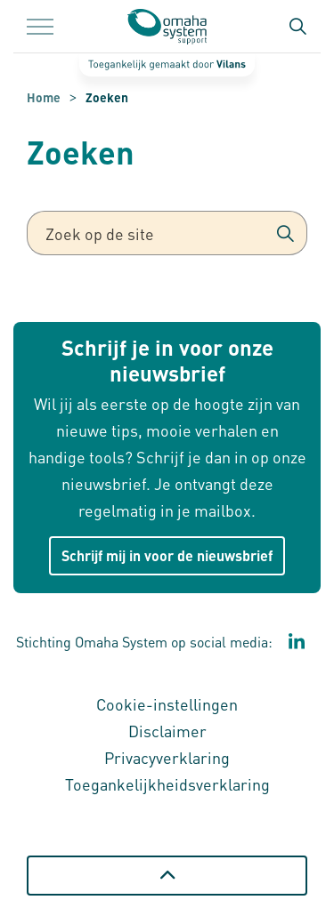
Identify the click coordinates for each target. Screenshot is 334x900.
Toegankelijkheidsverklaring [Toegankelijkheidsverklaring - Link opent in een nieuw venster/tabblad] (167, 784)
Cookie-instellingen (167, 704)
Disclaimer (167, 730)
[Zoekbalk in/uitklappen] (297, 26)
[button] (285, 233)
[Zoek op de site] (167, 233)
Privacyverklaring (167, 757)
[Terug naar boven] (167, 876)
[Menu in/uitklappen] (40, 26)
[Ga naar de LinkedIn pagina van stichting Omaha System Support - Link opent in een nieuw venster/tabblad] (297, 642)
